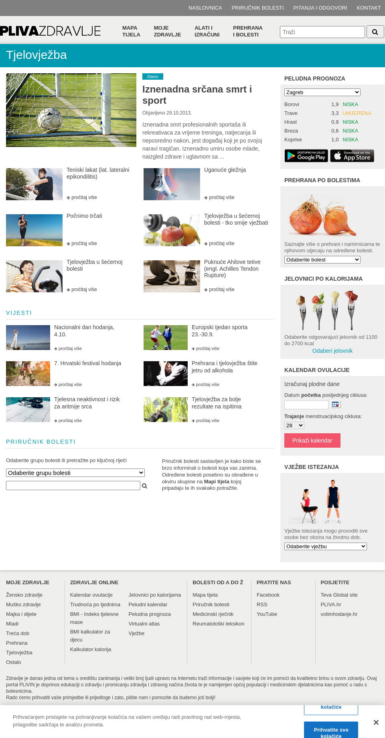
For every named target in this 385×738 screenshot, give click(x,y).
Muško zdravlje (23, 604)
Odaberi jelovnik (332, 351)
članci (152, 76)
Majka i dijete (21, 614)
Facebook (268, 595)
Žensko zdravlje (24, 595)
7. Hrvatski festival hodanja (87, 363)
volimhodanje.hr (339, 614)
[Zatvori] (376, 725)
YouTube (267, 614)
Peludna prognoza (314, 78)
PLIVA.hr (331, 604)
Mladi (12, 624)
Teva (326, 595)
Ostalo (13, 662)
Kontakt (369, 8)
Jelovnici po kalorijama (155, 595)
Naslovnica (205, 8)
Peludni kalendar (148, 604)
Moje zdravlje (167, 31)
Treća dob (17, 633)
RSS (262, 604)
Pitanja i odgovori (320, 8)
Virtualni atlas (144, 624)
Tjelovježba (19, 653)
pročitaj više (84, 197)
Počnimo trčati (84, 216)
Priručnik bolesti (258, 8)
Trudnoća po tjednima (95, 604)
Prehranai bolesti (248, 31)
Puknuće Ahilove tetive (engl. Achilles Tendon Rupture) (232, 269)
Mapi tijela (216, 482)
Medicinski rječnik (212, 614)
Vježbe (137, 633)
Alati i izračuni (207, 31)
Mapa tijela (131, 31)
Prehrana (16, 643)
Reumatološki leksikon (218, 624)
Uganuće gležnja (225, 170)
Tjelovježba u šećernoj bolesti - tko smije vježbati (236, 219)
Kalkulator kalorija (90, 649)
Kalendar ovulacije (91, 595)
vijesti (19, 313)
